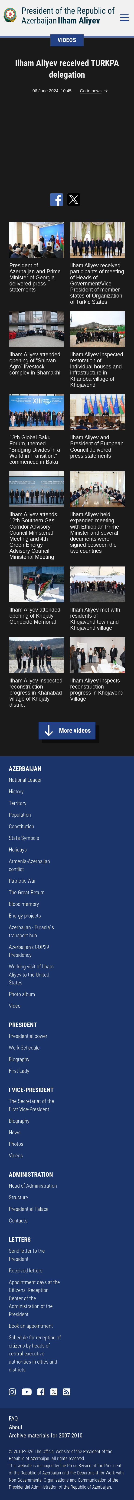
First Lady (19, 1071)
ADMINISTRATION (31, 1174)
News (14, 1132)
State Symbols (24, 838)
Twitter (54, 1392)
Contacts (18, 1221)
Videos (16, 1155)
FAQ (13, 1418)
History (16, 791)
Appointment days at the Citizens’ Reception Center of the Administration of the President (34, 1298)
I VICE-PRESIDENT (31, 1089)
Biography (19, 1059)
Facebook (41, 1392)
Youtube (27, 1392)
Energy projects (25, 916)
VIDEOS (67, 40)
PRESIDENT (23, 1024)
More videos (75, 730)
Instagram (12, 1392)
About (15, 1427)
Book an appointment (31, 1326)
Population (20, 815)
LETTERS (20, 1239)
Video (14, 1006)
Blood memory (24, 904)
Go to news (90, 90)
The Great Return (27, 892)
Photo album (22, 994)
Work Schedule (24, 1048)
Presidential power (28, 1036)
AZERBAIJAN (25, 768)
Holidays (18, 850)
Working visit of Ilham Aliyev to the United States (31, 975)
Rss (66, 1392)
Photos (16, 1144)
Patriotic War (22, 881)
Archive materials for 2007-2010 (45, 1435)
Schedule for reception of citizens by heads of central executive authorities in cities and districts (35, 1353)
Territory (17, 803)
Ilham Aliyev (79, 21)
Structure (18, 1197)
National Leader (25, 780)
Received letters (25, 1271)
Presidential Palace (29, 1209)
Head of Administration (33, 1186)
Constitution (21, 826)
